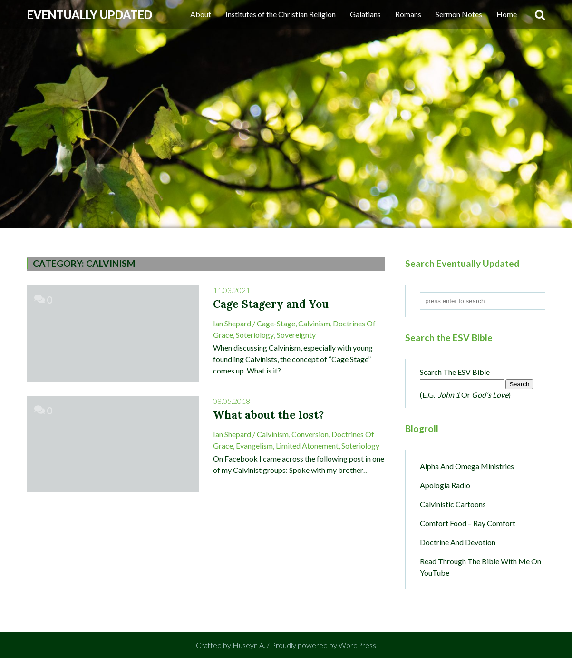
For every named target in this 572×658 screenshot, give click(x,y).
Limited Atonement (307, 445)
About (200, 14)
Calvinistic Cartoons (453, 504)
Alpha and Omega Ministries (467, 466)
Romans (408, 14)
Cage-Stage (276, 323)
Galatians (365, 14)
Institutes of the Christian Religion (280, 14)
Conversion (310, 434)
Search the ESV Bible (455, 371)
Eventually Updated (89, 14)
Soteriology (254, 334)
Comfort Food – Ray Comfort (467, 523)
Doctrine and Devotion (457, 542)
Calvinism (314, 323)
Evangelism (254, 445)
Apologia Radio (445, 485)
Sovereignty (295, 334)
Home (506, 14)
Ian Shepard (232, 323)
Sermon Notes (459, 14)
